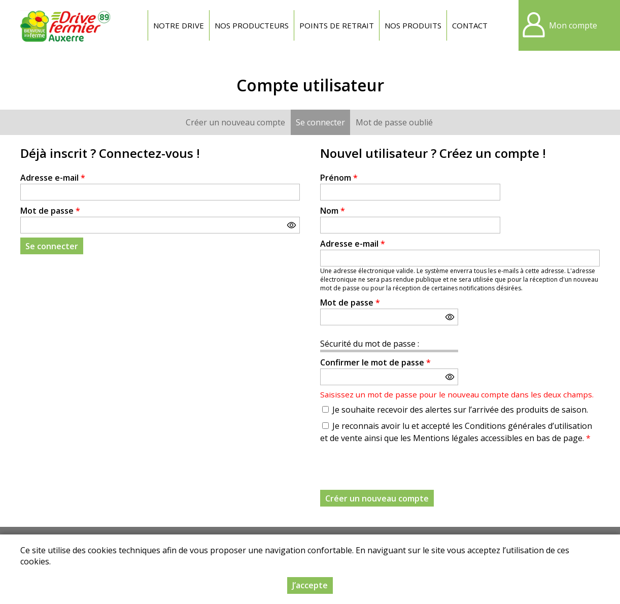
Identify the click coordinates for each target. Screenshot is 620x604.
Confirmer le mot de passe (375, 362)
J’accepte (310, 585)
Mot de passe (50, 210)
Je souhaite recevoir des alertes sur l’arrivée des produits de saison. (460, 409)
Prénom (339, 177)
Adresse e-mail (52, 177)
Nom (332, 210)
